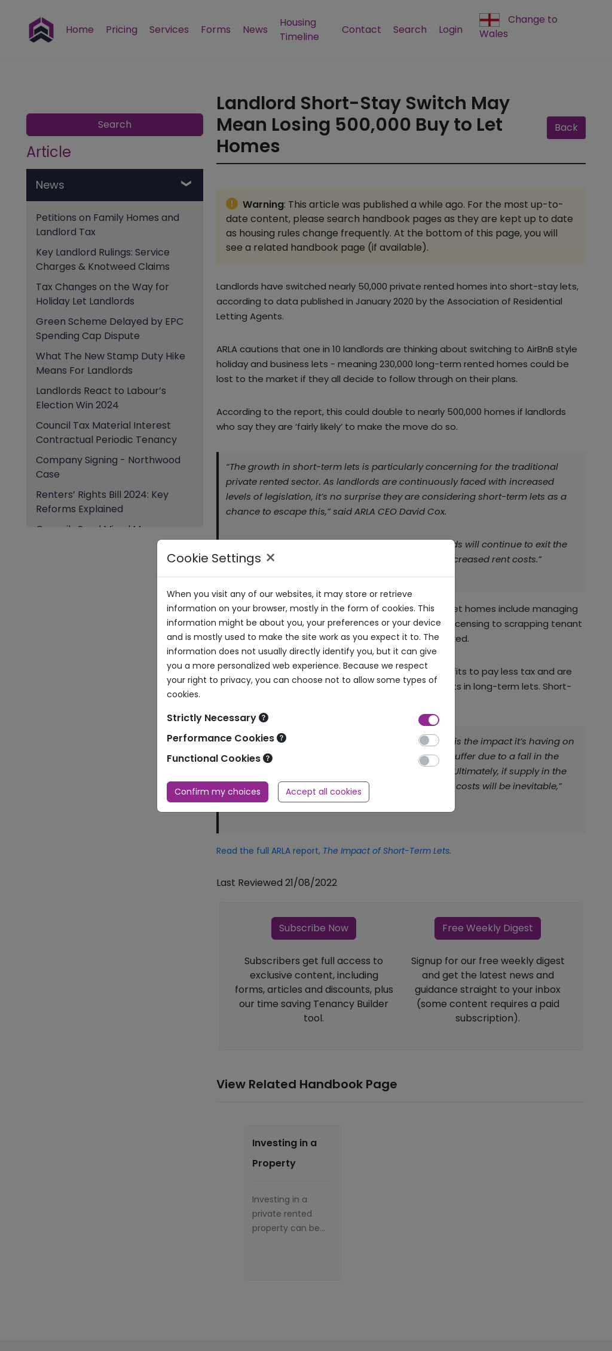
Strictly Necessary (217, 718)
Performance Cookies (226, 738)
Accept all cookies (324, 792)
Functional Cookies (220, 758)
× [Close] (270, 558)
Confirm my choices (218, 792)
